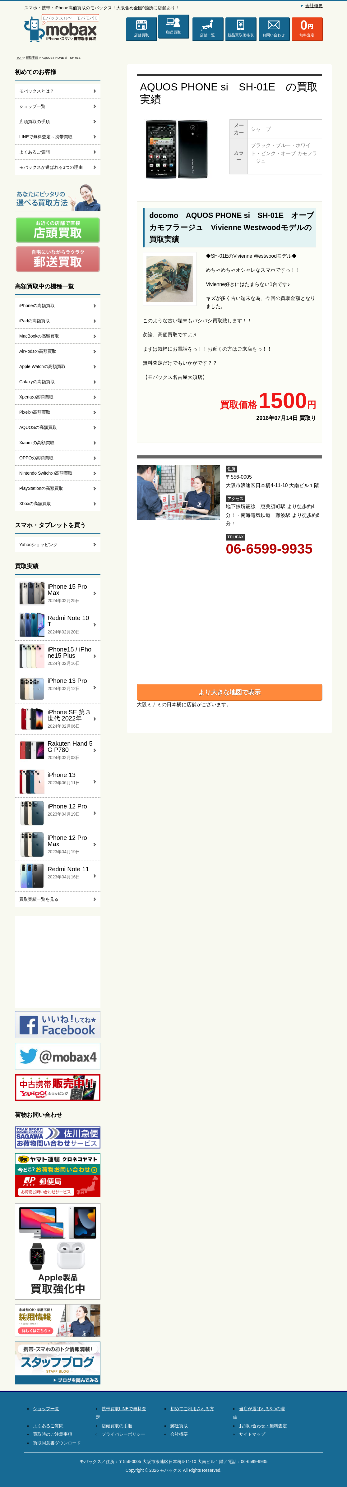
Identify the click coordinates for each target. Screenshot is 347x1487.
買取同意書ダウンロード (57, 1443)
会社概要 (314, 5)
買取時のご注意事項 (52, 1434)
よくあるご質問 (34, 152)
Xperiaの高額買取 (36, 396)
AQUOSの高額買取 (38, 427)
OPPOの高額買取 (36, 457)
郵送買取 (173, 32)
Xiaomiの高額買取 (36, 442)
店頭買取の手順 (34, 121)
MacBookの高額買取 (39, 336)
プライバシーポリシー (123, 1434)
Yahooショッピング (38, 544)
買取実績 (32, 57)
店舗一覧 (207, 35)
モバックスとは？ (36, 91)
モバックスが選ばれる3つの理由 (51, 167)
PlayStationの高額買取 (41, 488)
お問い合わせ (273, 35)
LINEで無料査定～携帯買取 (45, 136)
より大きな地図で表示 (229, 692)
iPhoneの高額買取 (37, 305)
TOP (19, 57)
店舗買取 (141, 35)
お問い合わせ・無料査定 (263, 1426)
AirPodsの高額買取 (37, 351)
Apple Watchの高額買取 (42, 366)
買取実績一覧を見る (38, 899)
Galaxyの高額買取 (37, 381)
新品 (241, 35)
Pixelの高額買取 (34, 412)
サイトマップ (252, 1434)
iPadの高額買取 (34, 320)
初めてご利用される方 (192, 1408)
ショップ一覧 (32, 106)
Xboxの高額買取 (35, 503)
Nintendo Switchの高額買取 (45, 473)
